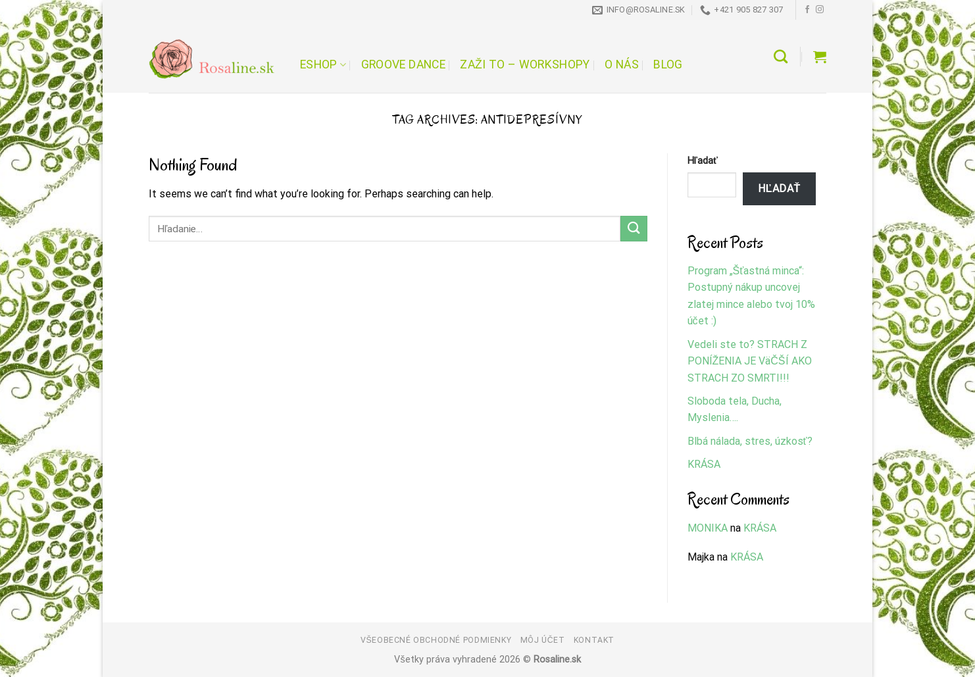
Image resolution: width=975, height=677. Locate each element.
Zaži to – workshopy (524, 64)
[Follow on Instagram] (820, 9)
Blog (667, 64)
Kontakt (594, 640)
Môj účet (542, 640)
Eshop (323, 64)
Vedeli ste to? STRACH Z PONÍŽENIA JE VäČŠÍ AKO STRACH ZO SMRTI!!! (750, 361)
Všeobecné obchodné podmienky (436, 640)
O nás (622, 64)
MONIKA (708, 528)
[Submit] (633, 228)
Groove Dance (403, 64)
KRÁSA (704, 464)
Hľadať (703, 160)
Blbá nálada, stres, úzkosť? (750, 441)
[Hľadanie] (781, 56)
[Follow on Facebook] (807, 9)
